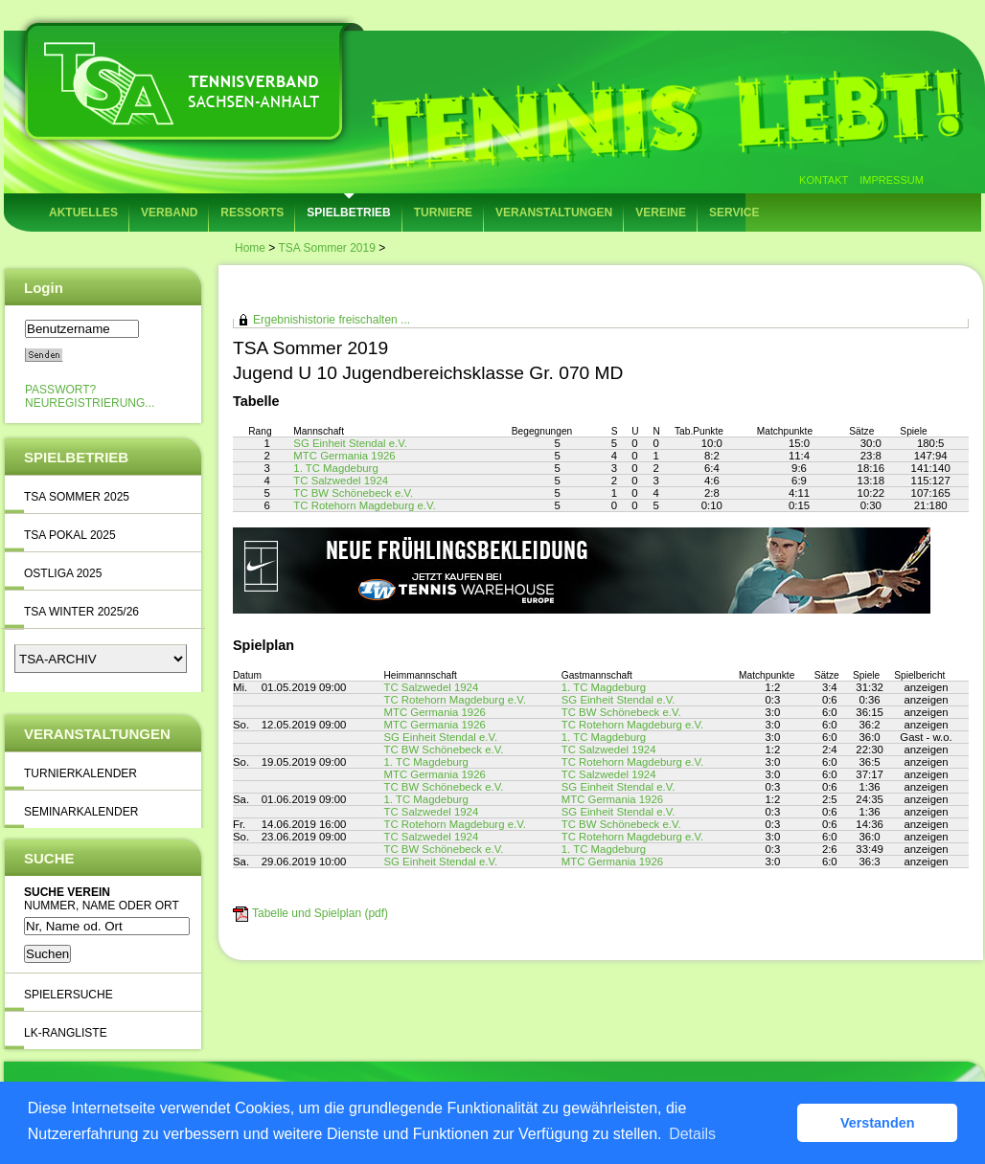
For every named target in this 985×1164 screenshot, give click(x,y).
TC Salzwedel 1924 (340, 480)
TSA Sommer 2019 (326, 248)
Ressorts (252, 212)
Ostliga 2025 (63, 573)
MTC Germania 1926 (344, 455)
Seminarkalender (81, 811)
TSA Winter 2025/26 (81, 611)
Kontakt (823, 180)
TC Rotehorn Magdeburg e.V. (364, 505)
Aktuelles (83, 212)
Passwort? (60, 389)
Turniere (443, 212)
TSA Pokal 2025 (70, 535)
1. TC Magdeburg (335, 468)
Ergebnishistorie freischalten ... (331, 319)
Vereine (660, 212)
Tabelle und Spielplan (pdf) (320, 913)
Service (734, 212)
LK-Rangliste (65, 1033)
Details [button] (692, 1134)
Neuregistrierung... (89, 403)
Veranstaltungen (553, 212)
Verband (169, 212)
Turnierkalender (80, 773)
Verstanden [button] (877, 1122)
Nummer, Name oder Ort (101, 905)
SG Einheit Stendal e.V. (350, 443)
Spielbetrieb (348, 212)
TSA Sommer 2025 (76, 497)
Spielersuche (68, 994)
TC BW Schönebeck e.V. (353, 493)
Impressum (891, 180)
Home (250, 248)
